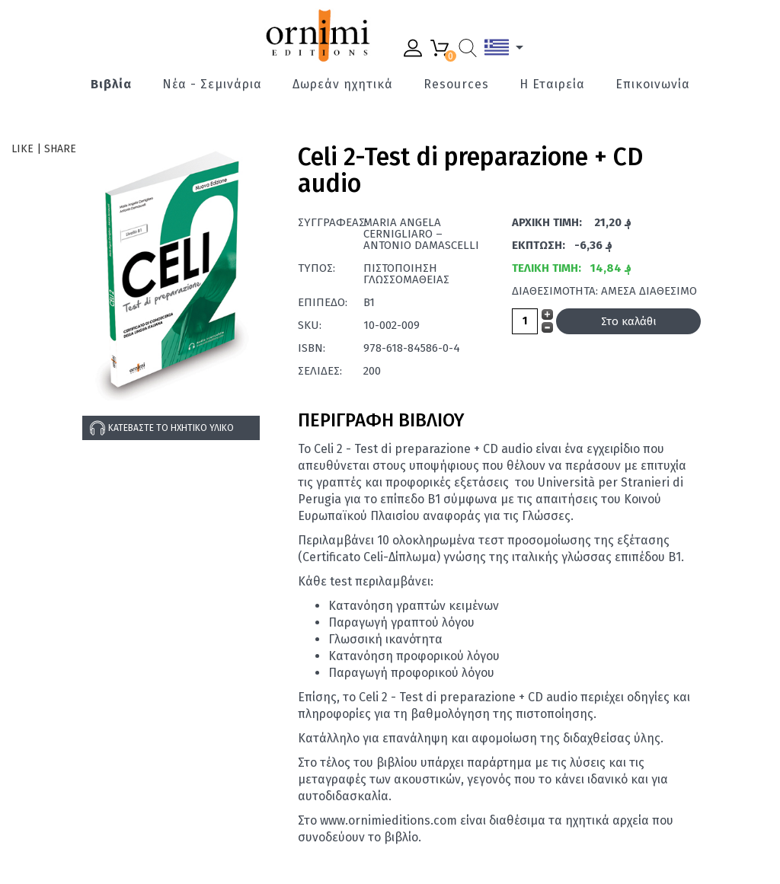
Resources (456, 84)
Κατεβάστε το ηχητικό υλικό (162, 428)
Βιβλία (111, 84)
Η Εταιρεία (552, 84)
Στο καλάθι (629, 321)
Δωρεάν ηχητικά (342, 84)
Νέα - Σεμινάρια (212, 84)
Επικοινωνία (652, 84)
